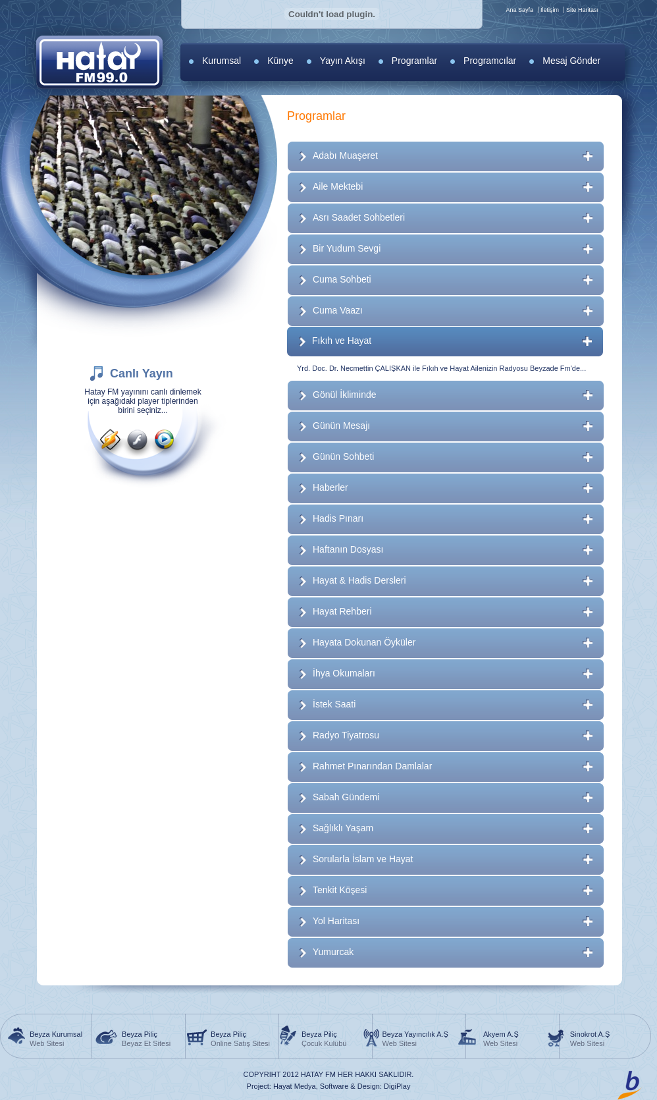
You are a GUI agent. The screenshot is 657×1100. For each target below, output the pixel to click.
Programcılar (489, 60)
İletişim (549, 10)
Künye (280, 60)
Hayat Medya (294, 1086)
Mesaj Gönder (571, 60)
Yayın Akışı (342, 60)
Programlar (414, 60)
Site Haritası (582, 10)
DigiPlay (397, 1086)
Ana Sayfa (519, 10)
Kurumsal (221, 60)
